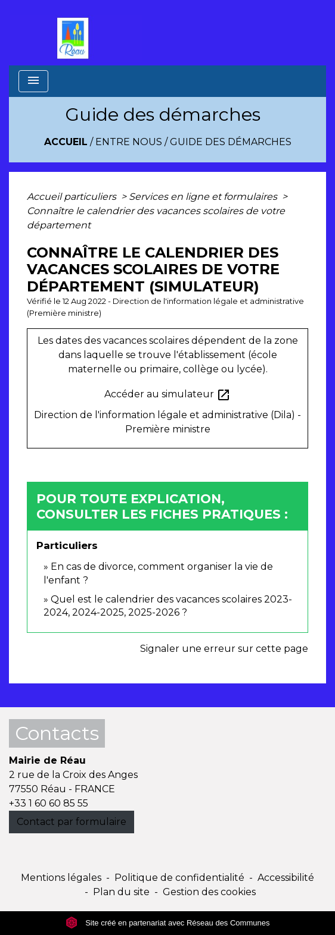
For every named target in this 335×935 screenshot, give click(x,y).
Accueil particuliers (73, 196)
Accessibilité (286, 877)
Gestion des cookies (209, 892)
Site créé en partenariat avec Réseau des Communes (168, 922)
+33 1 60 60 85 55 (48, 803)
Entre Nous (128, 142)
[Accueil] (76, 33)
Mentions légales (61, 877)
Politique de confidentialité (179, 877)
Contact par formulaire (71, 821)
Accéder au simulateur (167, 395)
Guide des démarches (230, 142)
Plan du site (121, 892)
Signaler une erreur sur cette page (224, 648)
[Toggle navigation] (33, 81)
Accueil (66, 142)
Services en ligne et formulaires (204, 196)
